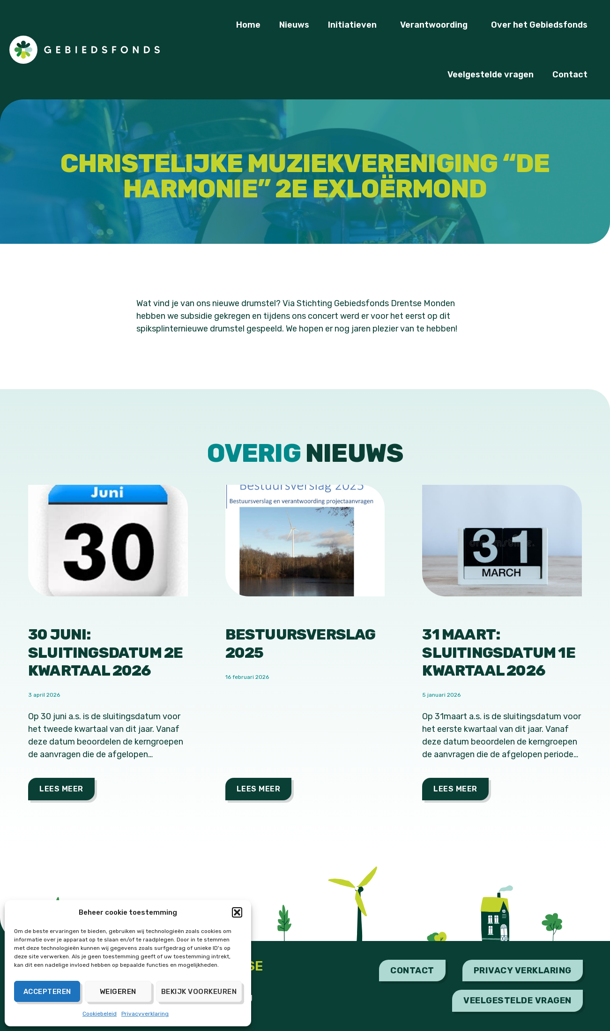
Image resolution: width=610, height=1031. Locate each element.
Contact (572, 74)
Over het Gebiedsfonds (541, 25)
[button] (237, 912)
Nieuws (294, 25)
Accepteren (47, 991)
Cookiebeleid (99, 1013)
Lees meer (61, 788)
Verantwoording (436, 25)
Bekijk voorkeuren (199, 991)
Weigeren (118, 991)
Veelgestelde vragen (490, 74)
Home (248, 25)
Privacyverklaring (145, 1013)
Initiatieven (354, 25)
